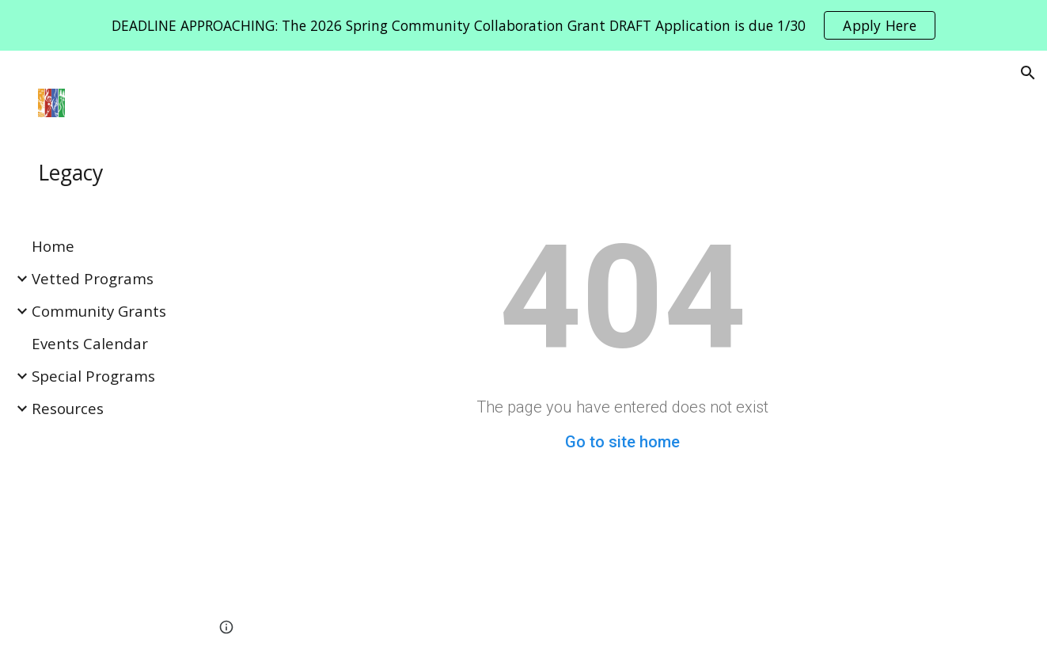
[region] (523, 25)
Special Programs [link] (93, 376)
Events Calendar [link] (90, 343)
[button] (1028, 73)
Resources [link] (68, 408)
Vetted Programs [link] (93, 278)
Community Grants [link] (99, 311)
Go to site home (622, 441)
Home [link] (53, 246)
